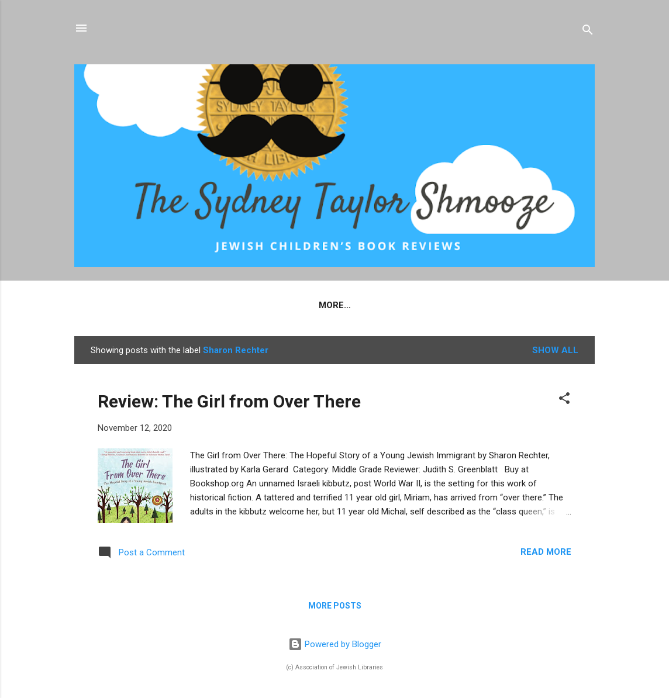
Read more (545, 552)
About (259, 305)
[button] (564, 400)
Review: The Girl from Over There (229, 401)
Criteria (316, 305)
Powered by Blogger (334, 644)
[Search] (588, 32)
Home (210, 305)
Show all (555, 350)
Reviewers (382, 305)
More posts (334, 605)
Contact (449, 305)
